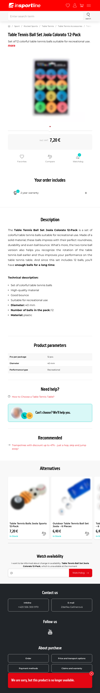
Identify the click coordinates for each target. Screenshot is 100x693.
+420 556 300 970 (28, 604)
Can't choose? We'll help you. (53, 412)
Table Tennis (48, 26)
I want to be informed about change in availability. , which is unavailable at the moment (50, 564)
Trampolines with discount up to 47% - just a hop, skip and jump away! (49, 447)
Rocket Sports (31, 26)
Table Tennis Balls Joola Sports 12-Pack (28, 525)
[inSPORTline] (24, 5)
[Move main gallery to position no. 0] (50, 126)
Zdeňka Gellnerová (72, 604)
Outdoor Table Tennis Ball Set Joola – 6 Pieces (71, 525)
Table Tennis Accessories (70, 26)
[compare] (43, 533)
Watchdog (80, 572)
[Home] (9, 26)
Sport (17, 26)
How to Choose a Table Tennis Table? (33, 396)
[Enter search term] (46, 16)
